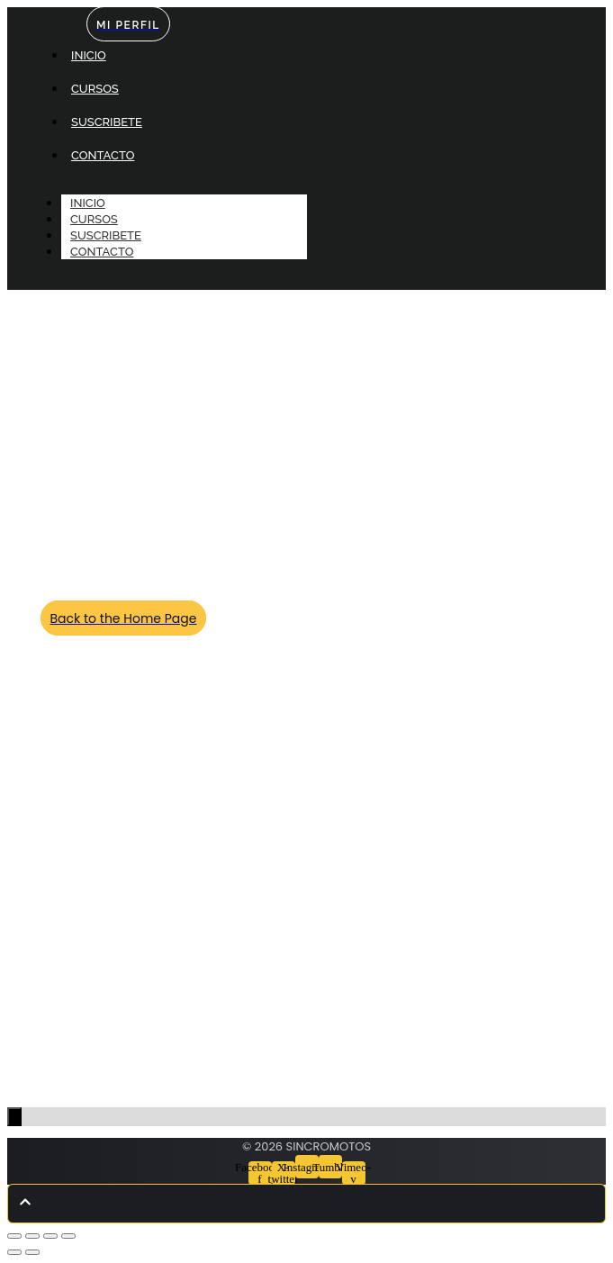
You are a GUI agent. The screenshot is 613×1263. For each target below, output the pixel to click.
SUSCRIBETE (105, 235)
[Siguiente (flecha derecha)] (32, 1252)
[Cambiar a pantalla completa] (32, 1236)
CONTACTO (101, 251)
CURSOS (94, 219)
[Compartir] (50, 1236)
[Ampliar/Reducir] (14, 1236)
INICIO (87, 203)
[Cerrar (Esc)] (68, 1236)
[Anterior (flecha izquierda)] (14, 1252)
